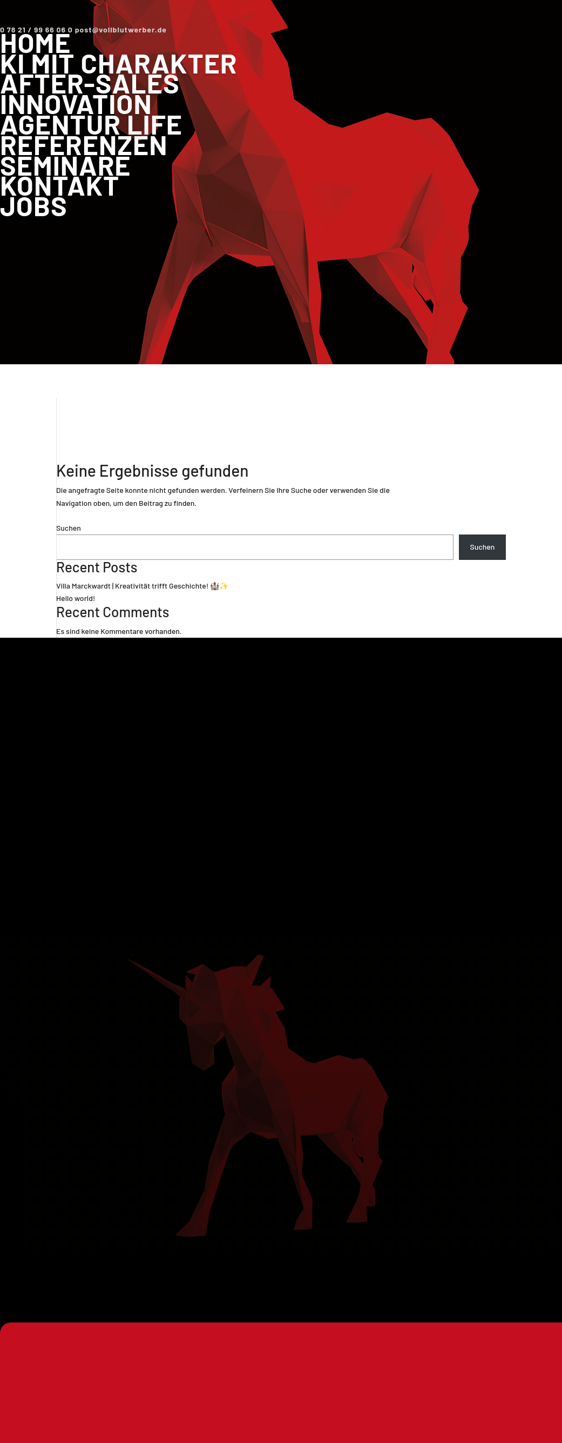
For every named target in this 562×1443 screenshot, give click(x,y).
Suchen (68, 527)
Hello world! (75, 598)
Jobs (33, 205)
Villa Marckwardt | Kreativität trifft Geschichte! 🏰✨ (142, 585)
